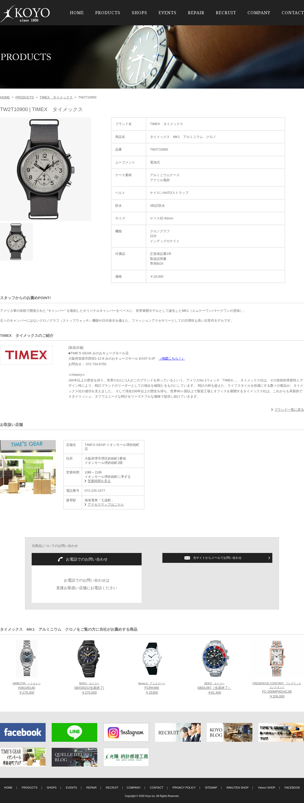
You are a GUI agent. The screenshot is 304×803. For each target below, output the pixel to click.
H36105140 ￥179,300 (27, 688)
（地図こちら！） (172, 358)
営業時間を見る (99, 481)
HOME (77, 12)
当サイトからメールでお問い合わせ (217, 558)
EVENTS (168, 12)
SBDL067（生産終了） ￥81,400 (214, 688)
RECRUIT (226, 12)
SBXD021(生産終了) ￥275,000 (89, 688)
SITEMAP (211, 787)
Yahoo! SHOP (266, 787)
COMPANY (259, 12)
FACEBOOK (292, 787)
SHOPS (139, 12)
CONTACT (293, 12)
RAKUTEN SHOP (237, 787)
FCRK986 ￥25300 (151, 688)
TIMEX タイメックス (56, 97)
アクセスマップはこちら (106, 504)
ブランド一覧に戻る (289, 409)
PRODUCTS (107, 12)
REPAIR (196, 12)
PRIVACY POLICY (184, 787)
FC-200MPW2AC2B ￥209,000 (277, 690)
